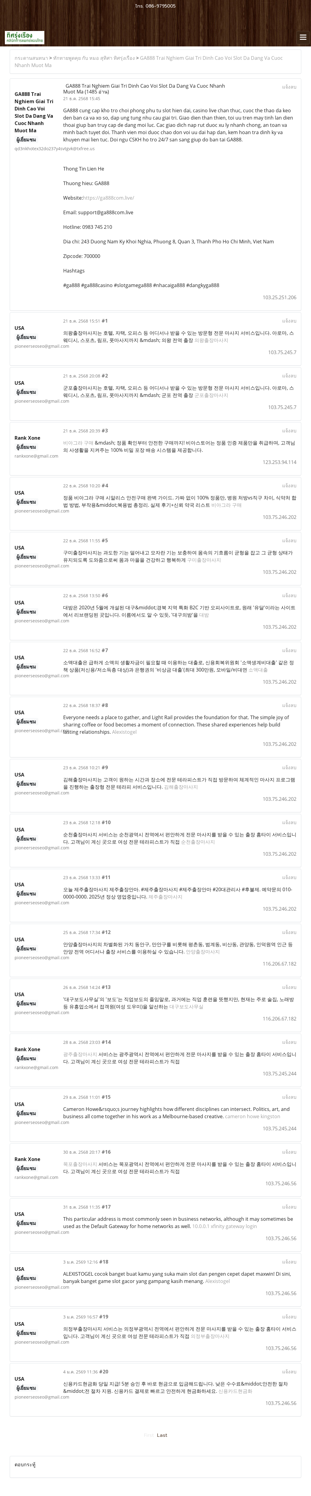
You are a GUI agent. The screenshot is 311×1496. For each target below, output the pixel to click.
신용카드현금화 (235, 1391)
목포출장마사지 (80, 1164)
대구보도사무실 (186, 1006)
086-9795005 (160, 6)
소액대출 (258, 669)
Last (162, 1435)
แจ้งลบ (289, 86)
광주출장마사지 (80, 1054)
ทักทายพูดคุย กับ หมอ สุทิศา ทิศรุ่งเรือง (94, 58)
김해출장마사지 (181, 787)
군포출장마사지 (211, 395)
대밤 (204, 614)
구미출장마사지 (204, 560)
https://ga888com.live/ (108, 198)
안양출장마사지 (203, 951)
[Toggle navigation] (303, 37)
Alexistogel (124, 732)
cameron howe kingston (252, 1116)
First (149, 1435)
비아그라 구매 (78, 442)
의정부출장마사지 (210, 1336)
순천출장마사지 (198, 841)
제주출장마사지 (166, 896)
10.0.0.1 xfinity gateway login (224, 1226)
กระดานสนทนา (31, 58)
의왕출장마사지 (211, 340)
